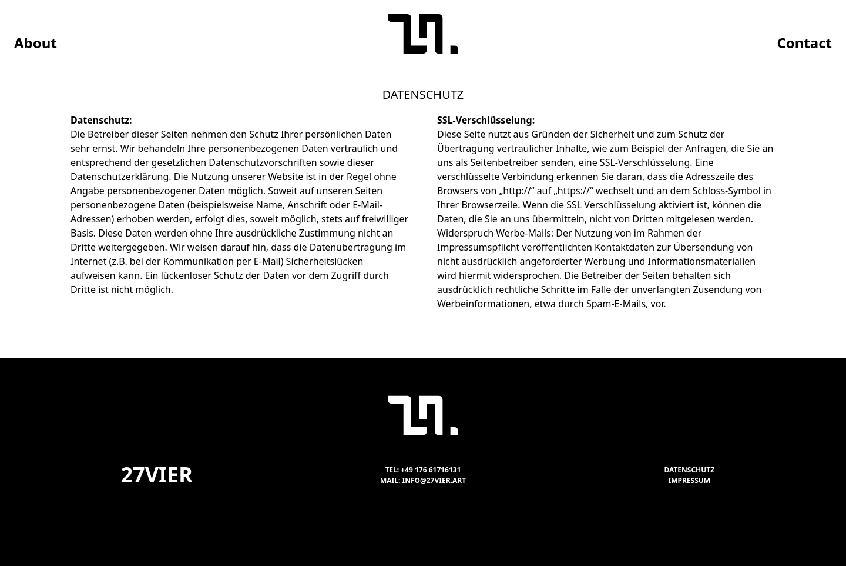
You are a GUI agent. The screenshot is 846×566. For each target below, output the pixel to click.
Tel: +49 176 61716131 (423, 470)
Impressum (690, 480)
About (35, 42)
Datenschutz (689, 470)
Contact (804, 42)
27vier (156, 474)
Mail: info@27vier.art (423, 480)
